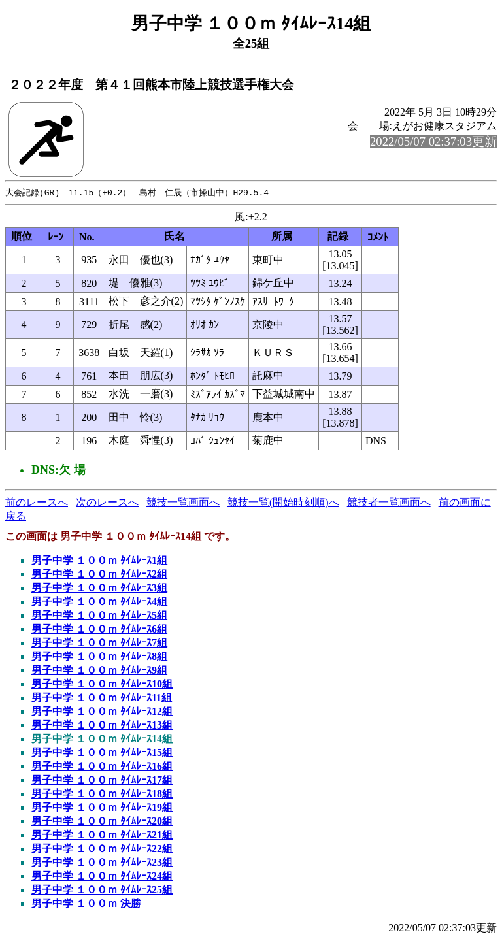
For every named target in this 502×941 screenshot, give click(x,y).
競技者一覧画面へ (389, 502)
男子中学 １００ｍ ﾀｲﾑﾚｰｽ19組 (102, 808)
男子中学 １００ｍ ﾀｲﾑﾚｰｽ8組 (99, 657)
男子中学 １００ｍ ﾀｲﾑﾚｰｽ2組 (99, 574)
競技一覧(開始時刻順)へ (283, 502)
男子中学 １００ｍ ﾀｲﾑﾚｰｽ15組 (102, 753)
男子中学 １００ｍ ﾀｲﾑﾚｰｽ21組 (102, 835)
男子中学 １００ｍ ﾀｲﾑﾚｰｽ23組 (102, 862)
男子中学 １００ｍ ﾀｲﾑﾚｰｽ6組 (99, 629)
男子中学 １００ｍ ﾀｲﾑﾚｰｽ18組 (102, 794)
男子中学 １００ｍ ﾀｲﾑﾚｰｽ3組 (99, 588)
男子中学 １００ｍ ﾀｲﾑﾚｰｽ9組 (99, 670)
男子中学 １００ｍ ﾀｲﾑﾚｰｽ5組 (99, 615)
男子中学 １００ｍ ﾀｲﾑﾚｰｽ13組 (102, 725)
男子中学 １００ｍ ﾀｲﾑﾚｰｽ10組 (102, 684)
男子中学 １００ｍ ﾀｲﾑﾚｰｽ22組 (102, 849)
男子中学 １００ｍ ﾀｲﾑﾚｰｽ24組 (102, 876)
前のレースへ (36, 502)
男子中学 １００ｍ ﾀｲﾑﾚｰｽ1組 (99, 561)
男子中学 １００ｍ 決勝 (86, 904)
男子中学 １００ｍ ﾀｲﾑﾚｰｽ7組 (99, 643)
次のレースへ (107, 502)
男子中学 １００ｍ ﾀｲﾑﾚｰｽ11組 (101, 698)
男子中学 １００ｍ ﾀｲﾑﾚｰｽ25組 (102, 890)
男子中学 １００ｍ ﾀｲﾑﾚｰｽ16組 (102, 766)
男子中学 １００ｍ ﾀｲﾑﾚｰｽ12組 (102, 712)
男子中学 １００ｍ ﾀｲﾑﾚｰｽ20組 (102, 821)
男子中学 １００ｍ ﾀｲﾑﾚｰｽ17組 (102, 780)
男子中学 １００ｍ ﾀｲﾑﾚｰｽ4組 (99, 602)
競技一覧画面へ (183, 502)
